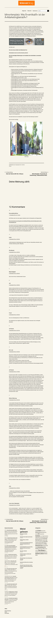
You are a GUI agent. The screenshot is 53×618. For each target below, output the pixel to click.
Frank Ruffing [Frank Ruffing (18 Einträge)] (41, 537)
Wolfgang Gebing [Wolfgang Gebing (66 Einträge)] (39, 553)
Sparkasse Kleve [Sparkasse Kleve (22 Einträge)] (40, 548)
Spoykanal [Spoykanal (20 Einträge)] (46, 548)
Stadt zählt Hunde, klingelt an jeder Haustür (26, 536)
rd (10, 166)
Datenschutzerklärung (8, 610)
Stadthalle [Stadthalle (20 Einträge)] (36, 550)
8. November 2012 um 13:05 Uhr (14, 314)
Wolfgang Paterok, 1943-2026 (13, 591)
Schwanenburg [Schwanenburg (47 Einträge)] (41, 547)
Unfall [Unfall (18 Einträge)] (45, 550)
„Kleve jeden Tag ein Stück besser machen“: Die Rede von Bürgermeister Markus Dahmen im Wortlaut (26, 566)
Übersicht (29, 10)
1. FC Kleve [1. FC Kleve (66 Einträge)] (38, 530)
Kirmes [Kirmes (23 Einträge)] (42, 541)
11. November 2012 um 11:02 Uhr (14, 215)
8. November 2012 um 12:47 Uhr (14, 330)
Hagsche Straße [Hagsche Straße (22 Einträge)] (40, 538)
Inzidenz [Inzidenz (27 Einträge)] (41, 540)
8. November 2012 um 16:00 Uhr (14, 273)
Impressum (35, 10)
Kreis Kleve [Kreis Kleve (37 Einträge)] (45, 541)
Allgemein (24, 10)
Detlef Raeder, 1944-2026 (23, 533)
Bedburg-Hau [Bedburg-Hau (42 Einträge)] (38, 532)
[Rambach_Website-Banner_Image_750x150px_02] (26, 41)
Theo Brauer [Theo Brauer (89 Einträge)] (41, 550)
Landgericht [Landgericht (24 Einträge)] (37, 542)
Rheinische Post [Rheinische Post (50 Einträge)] (38, 545)
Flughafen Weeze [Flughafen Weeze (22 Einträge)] (37, 537)
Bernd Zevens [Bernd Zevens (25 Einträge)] (43, 532)
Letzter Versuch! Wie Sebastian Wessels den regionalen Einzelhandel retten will (11, 546)
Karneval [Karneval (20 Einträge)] (38, 541)
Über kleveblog (7, 613)
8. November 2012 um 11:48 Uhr (14, 371)
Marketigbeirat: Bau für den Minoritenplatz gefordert (18, 52)
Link (29, 387)
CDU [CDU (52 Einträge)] (39, 533)
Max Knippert (12, 271)
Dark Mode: (49, 616)
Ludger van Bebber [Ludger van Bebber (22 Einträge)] (41, 542)
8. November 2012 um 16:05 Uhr (14, 252)
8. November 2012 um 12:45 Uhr (14, 351)
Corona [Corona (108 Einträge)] (37, 536)
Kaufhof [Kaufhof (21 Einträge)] (40, 541)
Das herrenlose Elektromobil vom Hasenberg (26, 562)
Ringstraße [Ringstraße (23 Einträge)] (44, 545)
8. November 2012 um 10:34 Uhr (14, 505)
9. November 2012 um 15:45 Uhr (14, 239)
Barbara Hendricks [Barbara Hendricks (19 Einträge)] (43, 530)
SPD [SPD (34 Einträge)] (43, 548)
